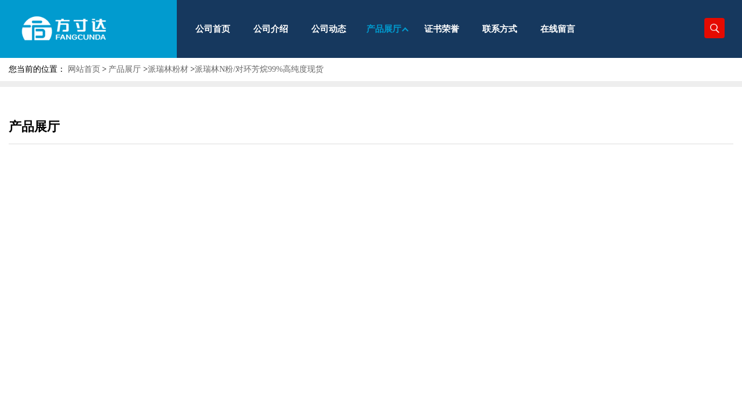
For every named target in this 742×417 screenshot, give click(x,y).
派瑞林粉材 (168, 69)
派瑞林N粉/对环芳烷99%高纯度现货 (259, 69)
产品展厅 (124, 69)
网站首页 (84, 69)
